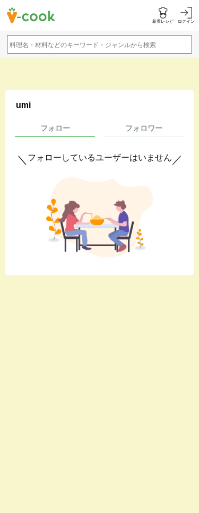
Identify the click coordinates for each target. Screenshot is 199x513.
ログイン (186, 21)
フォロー (55, 128)
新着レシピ (163, 21)
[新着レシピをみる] (163, 15)
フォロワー (143, 128)
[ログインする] (186, 15)
